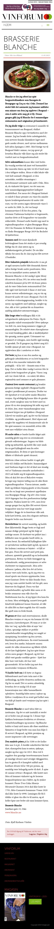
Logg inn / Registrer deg (40, 2)
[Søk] (42, 25)
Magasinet (10, 864)
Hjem (7, 25)
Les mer (35, 901)
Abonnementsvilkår (14, 881)
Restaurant (10, 859)
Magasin (11, 889)
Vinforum (12, 848)
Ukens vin (9, 853)
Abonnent (10, 870)
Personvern (10, 875)
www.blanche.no (13, 812)
